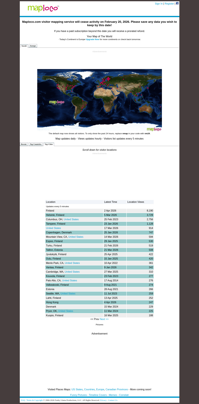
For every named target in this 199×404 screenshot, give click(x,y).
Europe (33, 46)
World (24, 46)
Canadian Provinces (116, 389)
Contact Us (112, 400)
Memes (113, 395)
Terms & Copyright (34, 400)
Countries (89, 389)
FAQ (23, 400)
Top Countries (35, 144)
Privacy (103, 400)
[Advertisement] (99, 60)
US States (77, 389)
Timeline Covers (98, 395)
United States (71, 219)
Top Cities (49, 144)
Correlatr (124, 395)
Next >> (104, 319)
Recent (23, 144)
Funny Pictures (78, 395)
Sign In (159, 3)
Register (169, 3)
